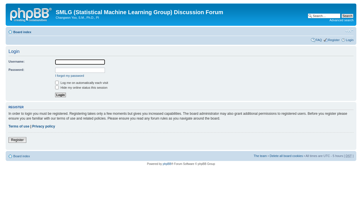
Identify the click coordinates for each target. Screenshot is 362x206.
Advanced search (341, 20)
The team (260, 156)
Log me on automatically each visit (81, 82)
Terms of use (18, 126)
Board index (22, 32)
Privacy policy (43, 126)
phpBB (167, 163)
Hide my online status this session (81, 87)
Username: (16, 61)
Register (334, 40)
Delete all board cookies (286, 156)
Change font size (349, 30)
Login (350, 40)
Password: (16, 69)
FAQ (319, 40)
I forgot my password (69, 75)
